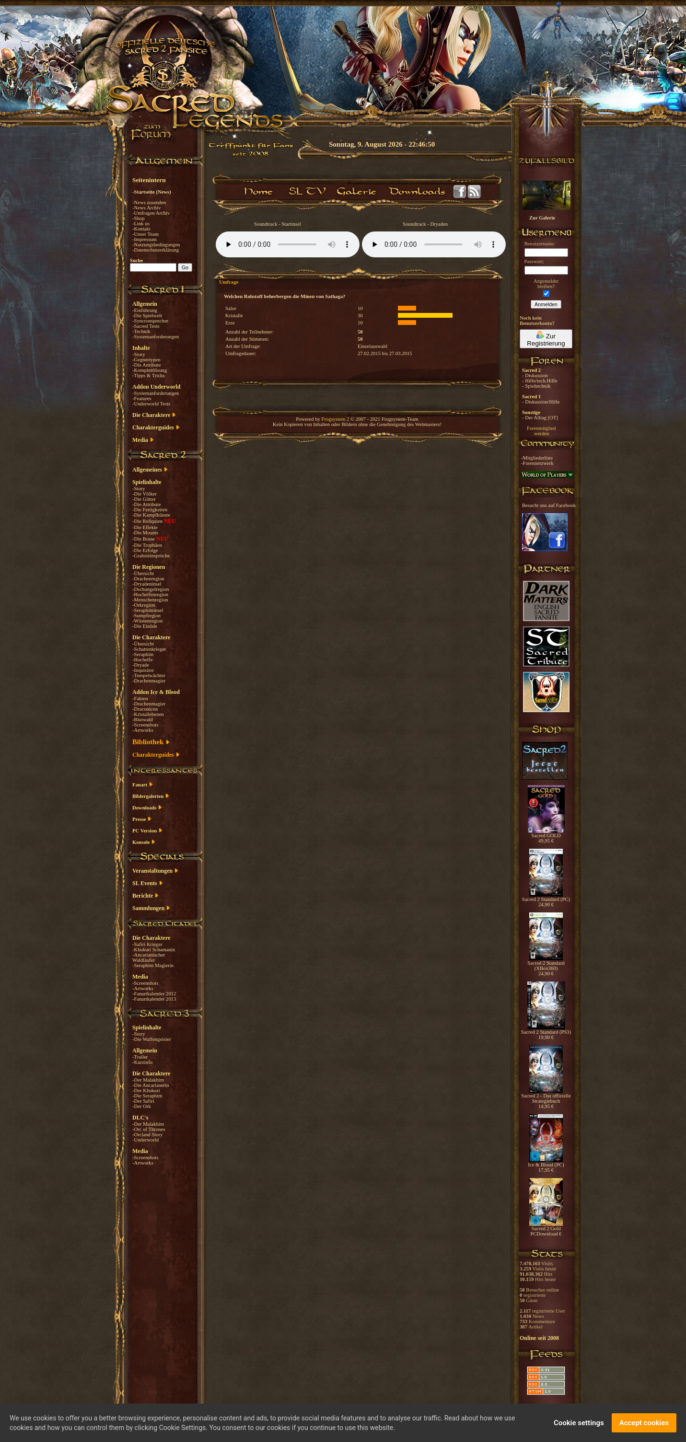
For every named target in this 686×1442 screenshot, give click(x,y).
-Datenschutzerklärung (155, 250)
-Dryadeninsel (146, 584)
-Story (138, 354)
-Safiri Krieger (147, 944)
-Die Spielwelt (147, 315)
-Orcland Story (147, 1134)
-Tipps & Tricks (148, 375)
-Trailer (140, 1057)
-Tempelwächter (148, 675)
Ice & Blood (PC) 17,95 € (546, 1165)
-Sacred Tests (146, 326)
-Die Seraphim (147, 1095)
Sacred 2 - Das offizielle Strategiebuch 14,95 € (545, 1099)
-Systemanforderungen (155, 336)
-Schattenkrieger (149, 649)
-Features (141, 398)
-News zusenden (149, 202)
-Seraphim (142, 654)
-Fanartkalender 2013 (154, 999)
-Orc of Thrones (148, 1129)
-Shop (138, 218)
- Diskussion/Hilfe (540, 401)
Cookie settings (579, 1423)
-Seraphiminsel (147, 610)
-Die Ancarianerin (150, 1085)
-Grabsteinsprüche (151, 555)
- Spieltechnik (536, 386)
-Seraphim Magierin (153, 965)
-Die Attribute (146, 365)
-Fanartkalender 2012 (154, 993)
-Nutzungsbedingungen (156, 244)
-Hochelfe (142, 659)
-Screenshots (145, 724)
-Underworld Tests (151, 403)
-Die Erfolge (145, 550)
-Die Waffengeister (151, 1039)
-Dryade (140, 665)
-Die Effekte (145, 527)
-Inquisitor (143, 670)
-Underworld (145, 1139)
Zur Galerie (542, 217)
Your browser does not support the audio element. (288, 244)
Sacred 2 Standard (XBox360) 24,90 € (546, 966)
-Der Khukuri (146, 1090)
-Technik (141, 331)
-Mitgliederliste (537, 458)
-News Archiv (146, 207)
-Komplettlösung (149, 370)
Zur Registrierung (546, 339)
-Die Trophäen (147, 545)
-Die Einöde (144, 626)
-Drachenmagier (148, 680)
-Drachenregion (148, 578)
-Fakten (140, 698)
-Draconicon (145, 709)
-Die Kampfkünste (151, 515)
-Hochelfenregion (150, 594)
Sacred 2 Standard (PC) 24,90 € (546, 899)
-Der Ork (141, 1106)
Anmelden (546, 304)
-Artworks (142, 730)
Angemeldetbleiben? (546, 283)
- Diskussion (535, 375)
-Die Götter (144, 499)
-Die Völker (144, 493)
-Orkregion (143, 605)
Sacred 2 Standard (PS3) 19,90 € (546, 1032)
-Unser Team (145, 234)
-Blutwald (142, 719)
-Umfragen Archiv (151, 213)
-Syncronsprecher (150, 320)
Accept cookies (644, 1423)
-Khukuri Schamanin (153, 949)
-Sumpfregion (146, 615)
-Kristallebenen (148, 714)
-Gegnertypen (146, 359)
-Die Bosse (144, 539)
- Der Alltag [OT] (540, 417)
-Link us (141, 223)
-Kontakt (141, 228)
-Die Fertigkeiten (149, 509)
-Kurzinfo (142, 1062)
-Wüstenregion (147, 620)
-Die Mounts (145, 532)
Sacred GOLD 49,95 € (546, 836)
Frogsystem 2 (335, 419)
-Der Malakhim (148, 1080)
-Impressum (144, 239)
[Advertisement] (638, 278)
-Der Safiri (143, 1101)
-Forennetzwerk (537, 463)
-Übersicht (143, 573)
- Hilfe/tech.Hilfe (539, 380)
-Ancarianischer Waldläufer (148, 957)
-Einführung (144, 310)
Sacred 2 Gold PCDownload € (546, 1229)
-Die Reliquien (148, 521)
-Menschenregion (150, 599)
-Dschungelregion (150, 589)
